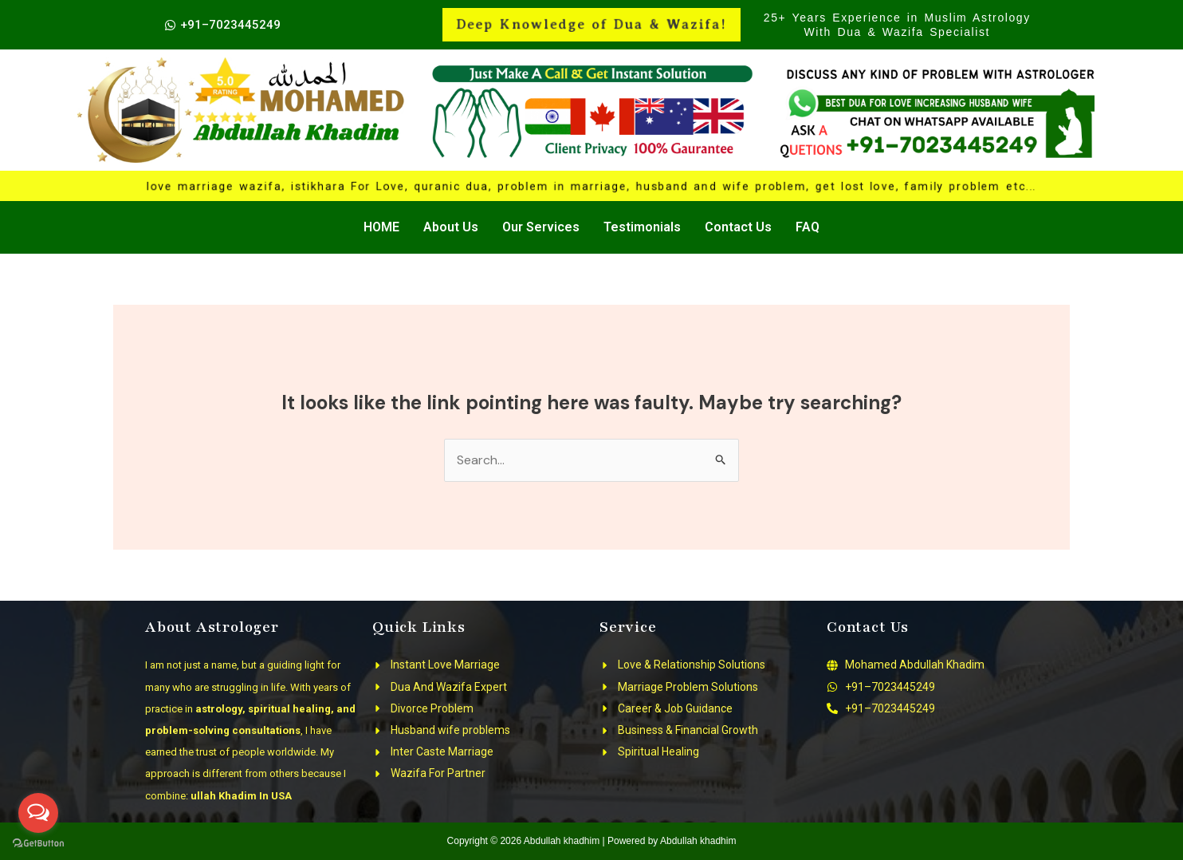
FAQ (807, 227)
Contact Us (738, 227)
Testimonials (642, 227)
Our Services (541, 227)
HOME (381, 227)
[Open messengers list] (38, 813)
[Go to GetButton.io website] (38, 843)
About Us (450, 227)
